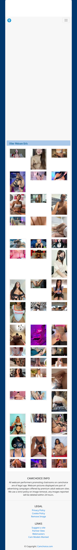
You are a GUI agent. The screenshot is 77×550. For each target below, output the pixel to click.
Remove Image (38, 516)
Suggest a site (38, 527)
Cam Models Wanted (38, 537)
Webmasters (38, 533)
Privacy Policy (38, 510)
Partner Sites (38, 530)
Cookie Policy (38, 513)
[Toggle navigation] (66, 20)
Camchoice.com (45, 546)
